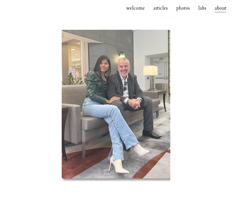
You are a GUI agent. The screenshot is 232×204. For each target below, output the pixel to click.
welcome (135, 8)
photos (183, 8)
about (220, 8)
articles (160, 8)
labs (202, 8)
